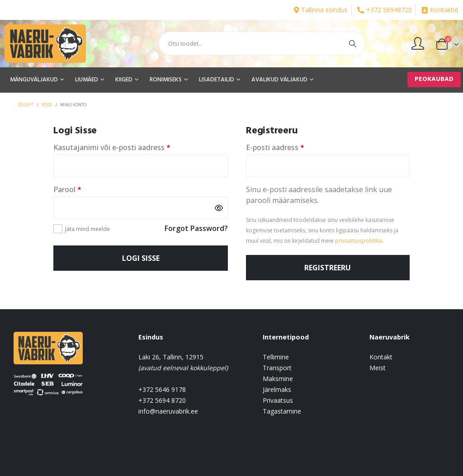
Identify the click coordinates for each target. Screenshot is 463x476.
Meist (377, 367)
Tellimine (276, 357)
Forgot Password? (196, 228)
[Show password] (219, 208)
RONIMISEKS (166, 80)
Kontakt (380, 357)
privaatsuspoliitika (358, 241)
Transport (277, 367)
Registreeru (327, 268)
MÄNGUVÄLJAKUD (34, 80)
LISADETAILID (216, 80)
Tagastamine (282, 411)
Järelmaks (277, 389)
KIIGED (123, 80)
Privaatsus (278, 400)
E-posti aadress (288, 147)
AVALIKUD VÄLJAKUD (279, 80)
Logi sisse (141, 258)
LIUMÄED (86, 80)
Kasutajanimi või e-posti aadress (125, 147)
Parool (80, 189)
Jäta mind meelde (87, 229)
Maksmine (278, 378)
